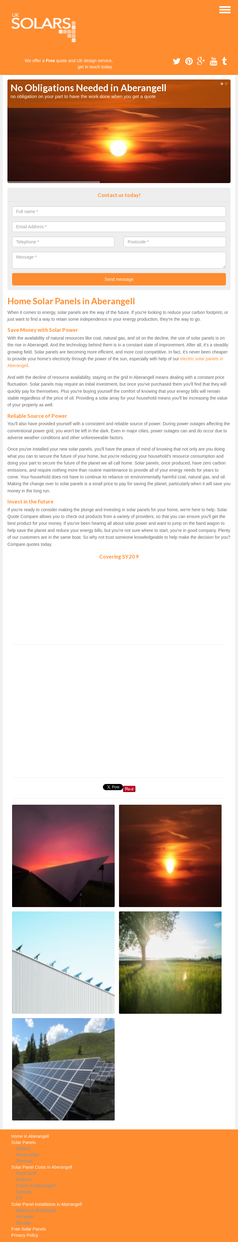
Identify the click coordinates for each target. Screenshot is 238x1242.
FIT (19, 1198)
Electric (23, 1148)
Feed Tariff (26, 1173)
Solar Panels (23, 1142)
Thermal (24, 1160)
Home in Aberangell (30, 1136)
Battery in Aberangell (36, 1210)
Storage (23, 1222)
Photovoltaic (27, 1154)
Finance (23, 1179)
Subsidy (23, 1191)
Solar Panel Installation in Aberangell (46, 1204)
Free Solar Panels (28, 1229)
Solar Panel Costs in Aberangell (41, 1167)
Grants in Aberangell (35, 1185)
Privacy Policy (24, 1235)
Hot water (25, 1216)
